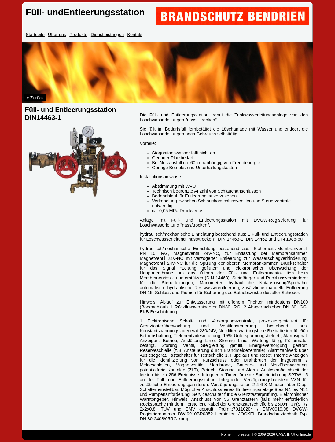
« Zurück (35, 97)
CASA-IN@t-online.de (293, 434)
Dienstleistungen (107, 34)
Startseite (35, 34)
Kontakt (134, 34)
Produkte (78, 34)
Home (225, 434)
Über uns (57, 34)
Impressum (242, 434)
